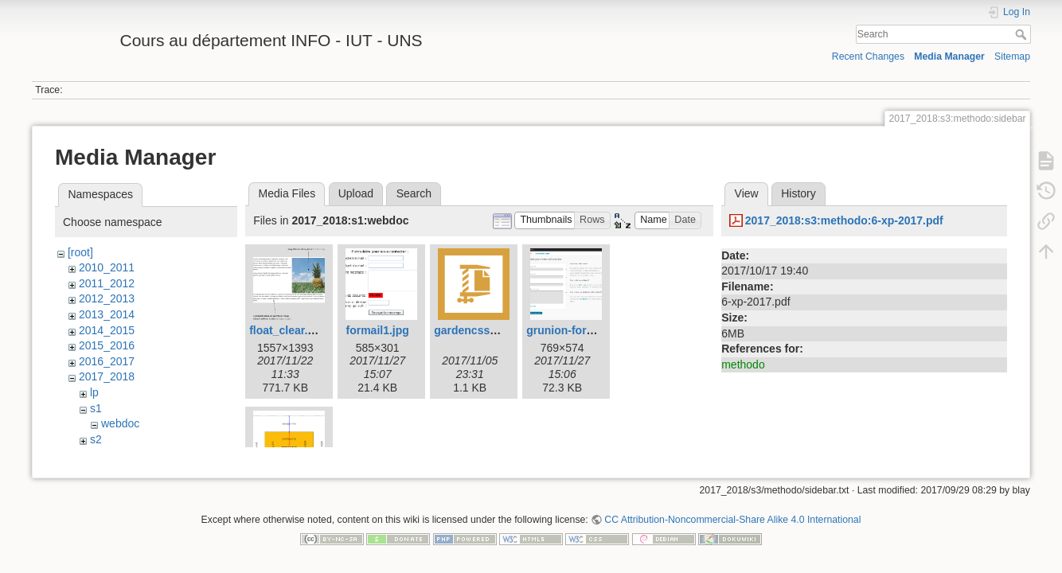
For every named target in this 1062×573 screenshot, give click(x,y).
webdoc (120, 423)
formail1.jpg (377, 330)
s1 (96, 408)
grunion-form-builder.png (593, 330)
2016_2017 (107, 361)
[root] (80, 252)
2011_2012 (107, 283)
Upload (355, 193)
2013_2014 (107, 314)
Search (1022, 34)
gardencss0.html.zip (487, 330)
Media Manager (949, 56)
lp (94, 392)
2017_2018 (107, 376)
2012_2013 (107, 298)
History (798, 193)
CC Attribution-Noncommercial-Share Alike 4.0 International (732, 520)
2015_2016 (107, 345)
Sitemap (1012, 56)
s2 (96, 439)
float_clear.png (288, 330)
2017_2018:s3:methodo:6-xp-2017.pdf (844, 220)
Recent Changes (868, 56)
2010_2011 (107, 267)
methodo (742, 364)
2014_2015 (107, 330)
